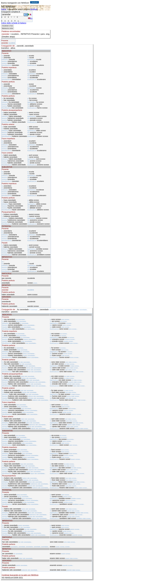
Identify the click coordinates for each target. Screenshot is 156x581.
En (30, 18)
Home (3, 9)
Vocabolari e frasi (7, 26)
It (29, 14)
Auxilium (33, 9)
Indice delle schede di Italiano (13, 23)
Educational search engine (18, 9)
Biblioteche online (7, 28)
